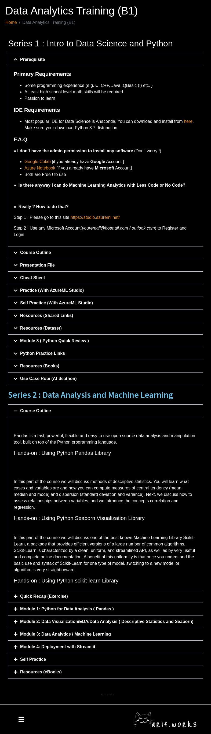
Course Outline (35, 252)
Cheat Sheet (32, 277)
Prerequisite (32, 59)
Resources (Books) (39, 366)
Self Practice (33, 659)
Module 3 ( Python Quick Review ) (54, 340)
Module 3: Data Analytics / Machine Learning (66, 634)
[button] (105, 59)
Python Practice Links (42, 353)
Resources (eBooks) (41, 672)
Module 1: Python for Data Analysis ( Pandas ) (67, 609)
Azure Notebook (39, 168)
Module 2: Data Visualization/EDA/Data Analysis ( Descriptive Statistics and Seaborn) (107, 621)
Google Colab (37, 161)
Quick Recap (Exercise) (44, 596)
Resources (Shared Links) (46, 315)
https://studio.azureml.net (95, 217)
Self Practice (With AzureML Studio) (56, 303)
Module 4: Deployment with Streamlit (57, 646)
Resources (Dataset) (41, 328)
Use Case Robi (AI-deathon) (48, 378)
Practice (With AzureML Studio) (52, 290)
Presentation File (37, 265)
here (188, 121)
